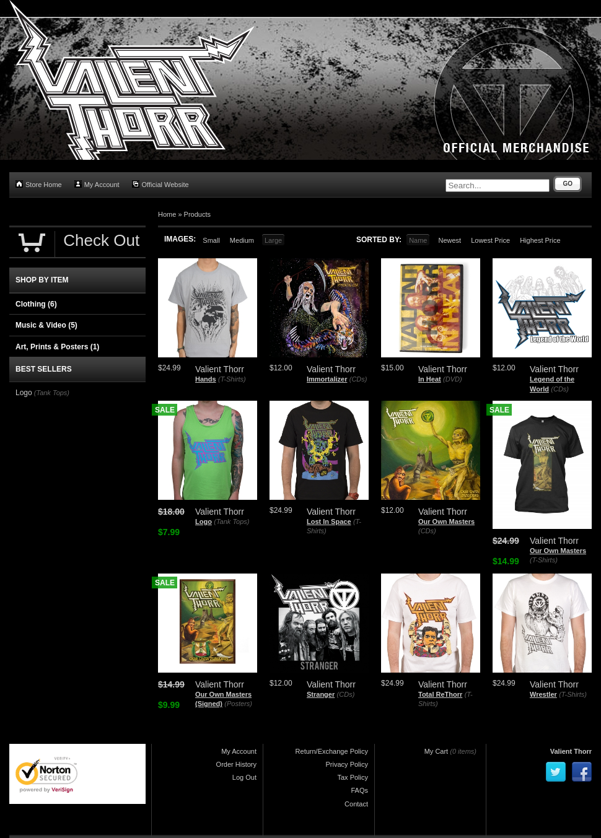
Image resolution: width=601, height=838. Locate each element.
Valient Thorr (571, 751)
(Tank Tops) (231, 521)
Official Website (160, 184)
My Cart (436, 751)
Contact (356, 804)
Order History (236, 764)
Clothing (36, 304)
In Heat (429, 379)
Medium (242, 240)
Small (211, 240)
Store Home (38, 184)
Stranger (321, 694)
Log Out (244, 777)
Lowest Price (490, 240)
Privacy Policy (347, 764)
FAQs (359, 790)
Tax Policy (352, 777)
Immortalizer (327, 379)
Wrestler (543, 694)
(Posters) (238, 703)
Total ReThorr (440, 694)
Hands (205, 379)
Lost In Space (329, 521)
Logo (203, 521)
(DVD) (452, 379)
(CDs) (358, 379)
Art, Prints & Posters (57, 347)
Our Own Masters (446, 521)
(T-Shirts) (232, 379)
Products (197, 214)
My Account (97, 184)
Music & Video (46, 325)
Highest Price (540, 240)
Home (167, 214)
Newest (449, 240)
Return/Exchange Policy (332, 751)
